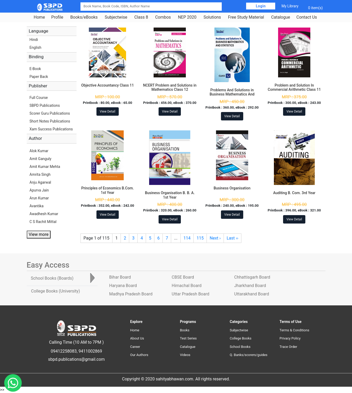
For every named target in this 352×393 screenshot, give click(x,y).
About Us (137, 338)
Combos (163, 17)
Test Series (188, 338)
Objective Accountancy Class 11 (107, 85)
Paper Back (39, 77)
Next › (215, 238)
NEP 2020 (187, 17)
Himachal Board (187, 285)
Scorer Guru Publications (50, 113)
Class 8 (141, 17)
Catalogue (280, 17)
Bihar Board (120, 277)
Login (261, 6)
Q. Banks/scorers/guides (249, 355)
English (35, 47)
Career (135, 347)
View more (38, 234)
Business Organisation (232, 188)
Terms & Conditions (294, 330)
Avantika (37, 206)
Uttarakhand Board (251, 293)
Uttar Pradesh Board (190, 293)
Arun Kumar (39, 198)
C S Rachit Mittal (43, 222)
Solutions (212, 17)
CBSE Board (183, 277)
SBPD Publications (45, 105)
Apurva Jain (39, 190)
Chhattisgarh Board (252, 277)
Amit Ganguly (40, 159)
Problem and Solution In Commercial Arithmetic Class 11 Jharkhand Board (294, 89)
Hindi (34, 40)
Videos (185, 355)
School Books (240, 347)
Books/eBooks (84, 17)
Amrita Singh (40, 174)
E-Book (35, 69)
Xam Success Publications (51, 129)
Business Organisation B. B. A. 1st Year (170, 195)
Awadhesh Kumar (44, 214)
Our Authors (139, 355)
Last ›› (232, 238)
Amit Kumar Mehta (45, 166)
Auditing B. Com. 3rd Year (294, 193)
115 (200, 238)
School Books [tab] (52, 278)
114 (187, 238)
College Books (241, 338)
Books (184, 330)
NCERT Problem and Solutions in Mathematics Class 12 (170, 87)
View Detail (107, 111)
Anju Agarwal (40, 182)
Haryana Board (123, 285)
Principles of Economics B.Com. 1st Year (107, 190)
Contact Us (306, 17)
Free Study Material (246, 17)
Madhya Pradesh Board (131, 293)
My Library (290, 6)
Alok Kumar (39, 151)
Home (39, 17)
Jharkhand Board (250, 285)
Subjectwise (116, 17)
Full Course (39, 97)
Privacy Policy (290, 338)
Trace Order (288, 347)
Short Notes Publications (50, 121)
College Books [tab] (55, 291)
